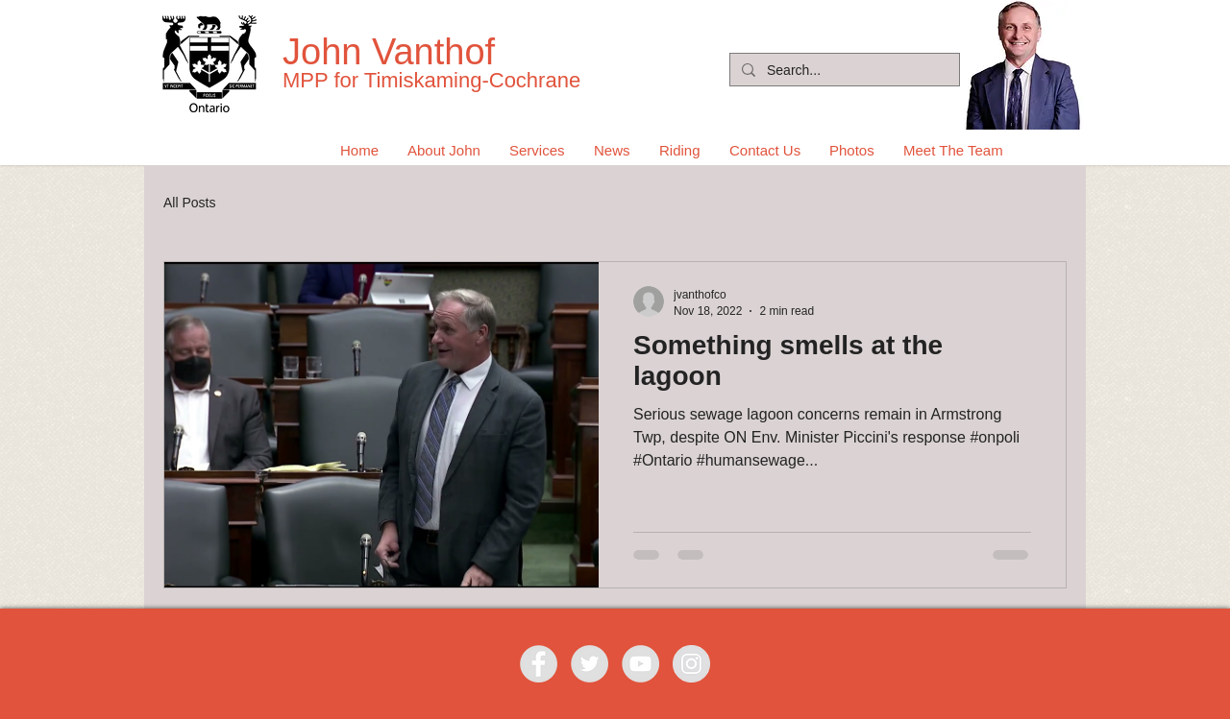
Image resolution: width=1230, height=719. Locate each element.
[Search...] (843, 71)
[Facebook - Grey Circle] (538, 664)
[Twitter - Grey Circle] (589, 664)
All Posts (189, 202)
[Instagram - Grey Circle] (691, 664)
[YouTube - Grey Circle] (640, 664)
